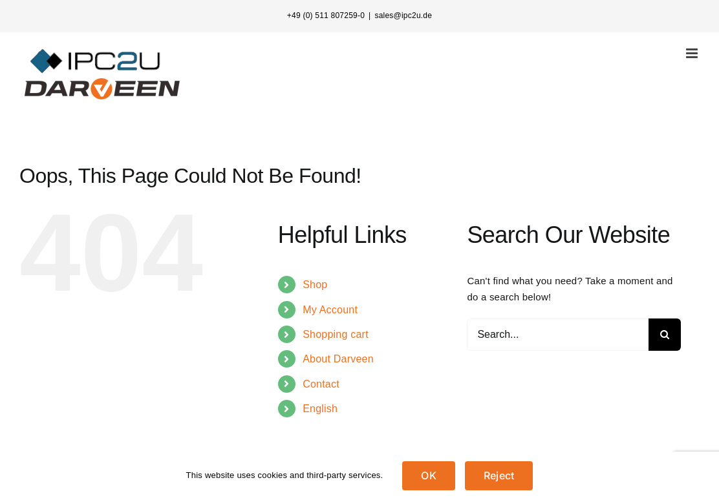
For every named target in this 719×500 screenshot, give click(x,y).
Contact (321, 384)
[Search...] (558, 334)
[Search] (665, 334)
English (320, 408)
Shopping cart (336, 334)
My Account (330, 309)
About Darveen (338, 358)
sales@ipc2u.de (403, 15)
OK (428, 475)
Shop (315, 284)
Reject (499, 475)
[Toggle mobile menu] (693, 53)
